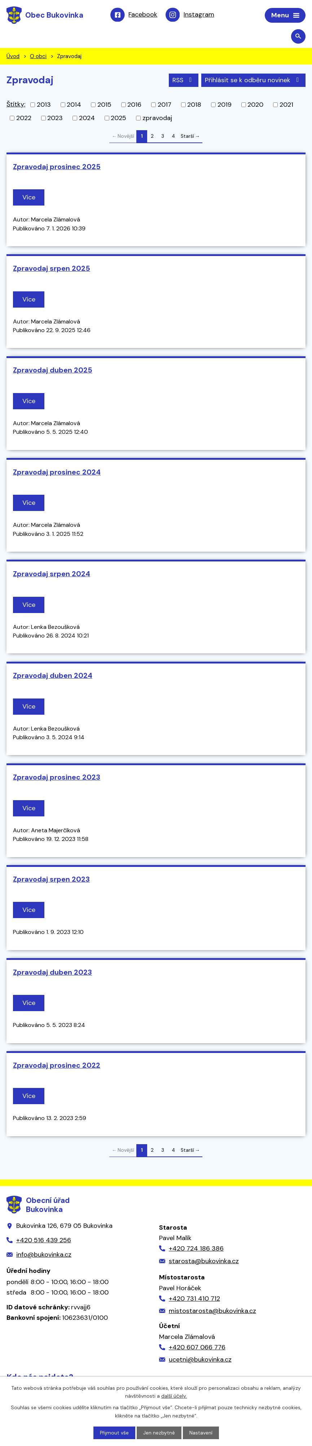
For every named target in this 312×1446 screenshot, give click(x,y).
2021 (286, 105)
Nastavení (200, 1432)
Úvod (12, 57)
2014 (74, 105)
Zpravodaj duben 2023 (52, 973)
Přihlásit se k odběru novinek (253, 80)
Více (29, 198)
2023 (55, 118)
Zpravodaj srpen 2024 (51, 574)
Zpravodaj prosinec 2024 (57, 472)
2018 (194, 105)
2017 (164, 105)
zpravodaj (157, 118)
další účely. (174, 1395)
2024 (87, 118)
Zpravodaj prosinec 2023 (56, 777)
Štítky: (15, 105)
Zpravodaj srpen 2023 (51, 880)
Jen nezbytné (159, 1432)
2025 (118, 118)
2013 (44, 105)
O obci (38, 57)
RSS (182, 80)
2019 (224, 105)
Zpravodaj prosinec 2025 (57, 167)
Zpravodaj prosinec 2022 (56, 1066)
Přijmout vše (114, 1432)
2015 (104, 105)
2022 (23, 118)
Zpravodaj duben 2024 (52, 676)
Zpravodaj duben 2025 (52, 370)
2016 (134, 105)
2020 (255, 105)
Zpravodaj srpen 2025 (51, 269)
